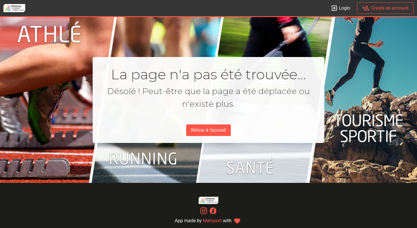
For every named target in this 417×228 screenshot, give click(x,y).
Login (340, 8)
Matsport (212, 220)
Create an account (385, 8)
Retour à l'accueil (208, 130)
